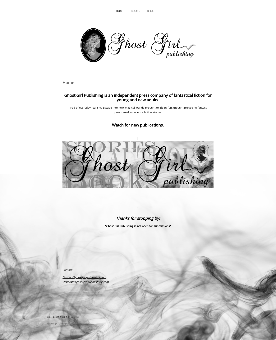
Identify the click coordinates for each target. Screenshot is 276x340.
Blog (150, 11)
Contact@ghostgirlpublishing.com (84, 277)
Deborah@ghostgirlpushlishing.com (85, 282)
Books (135, 11)
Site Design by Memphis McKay (61, 323)
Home (120, 11)
